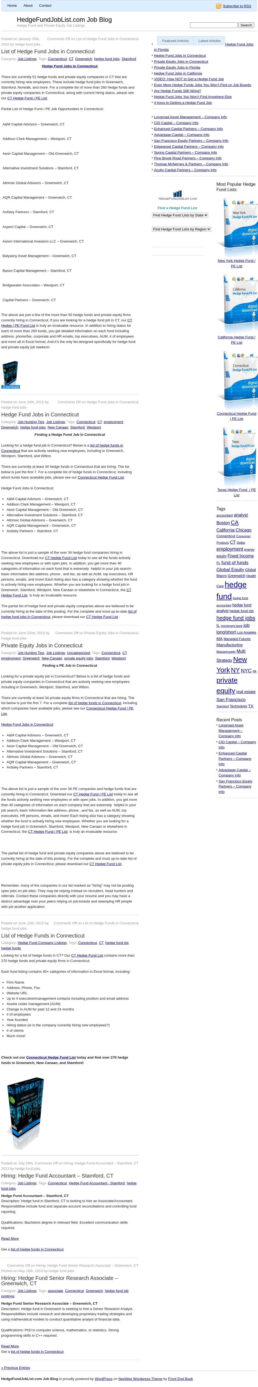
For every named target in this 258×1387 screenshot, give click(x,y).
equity (222, 556)
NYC (246, 670)
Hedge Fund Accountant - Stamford (97, 1183)
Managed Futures (237, 639)
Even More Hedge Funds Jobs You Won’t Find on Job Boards (202, 85)
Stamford (129, 59)
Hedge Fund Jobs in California (178, 73)
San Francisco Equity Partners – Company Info (191, 141)
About (28, 5)
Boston (223, 523)
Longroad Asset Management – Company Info (190, 117)
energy (249, 550)
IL (218, 625)
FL (219, 563)
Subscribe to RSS (237, 6)
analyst (241, 514)
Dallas (241, 542)
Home (12, 5)
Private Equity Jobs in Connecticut (42, 645)
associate (55, 1291)
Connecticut (57, 59)
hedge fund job (241, 611)
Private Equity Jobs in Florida (177, 67)
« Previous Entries (15, 1368)
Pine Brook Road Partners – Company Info (188, 158)
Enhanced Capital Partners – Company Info (188, 129)
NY (235, 670)
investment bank (231, 625)
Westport (94, 427)
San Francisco (231, 699)
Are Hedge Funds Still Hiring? (177, 91)
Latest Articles (210, 41)
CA (235, 522)
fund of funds (234, 562)
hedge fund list (116, 943)
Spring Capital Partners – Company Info (185, 152)
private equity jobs (78, 658)
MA (220, 638)
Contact (45, 5)
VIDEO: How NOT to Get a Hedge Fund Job (189, 79)
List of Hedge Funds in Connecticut (43, 936)
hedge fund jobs (106, 59)
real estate (246, 691)
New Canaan (58, 427)
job (246, 625)
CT (71, 59)
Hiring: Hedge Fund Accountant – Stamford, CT (57, 1176)
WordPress (103, 1379)
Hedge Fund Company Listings (42, 943)
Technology (238, 706)
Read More (10, 1239)
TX (250, 706)
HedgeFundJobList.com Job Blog (64, 19)
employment (113, 422)
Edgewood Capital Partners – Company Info (189, 147)
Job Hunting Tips (31, 422)
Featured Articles (175, 41)
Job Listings (27, 59)
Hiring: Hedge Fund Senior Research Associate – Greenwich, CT (59, 1280)
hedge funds (11, 948)
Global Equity (230, 569)
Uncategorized (78, 653)
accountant (225, 515)
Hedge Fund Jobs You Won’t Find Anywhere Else (193, 97)
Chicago (244, 530)
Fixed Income (241, 555)
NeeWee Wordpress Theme (140, 1379)
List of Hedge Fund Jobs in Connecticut (48, 51)
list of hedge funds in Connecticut (94, 703)
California (226, 530)
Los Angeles (246, 632)
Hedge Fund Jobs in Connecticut (70, 66)
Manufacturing (230, 644)
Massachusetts (226, 651)
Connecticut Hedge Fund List (101, 477)
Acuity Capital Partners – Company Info (185, 170)
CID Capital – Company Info (176, 123)
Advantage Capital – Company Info (182, 135)
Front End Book (180, 1379)
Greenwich (83, 59)
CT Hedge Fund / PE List (27, 98)
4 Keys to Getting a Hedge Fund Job (183, 103)
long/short (226, 632)
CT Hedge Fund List (61, 558)
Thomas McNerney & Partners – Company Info (191, 164)
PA (255, 671)
